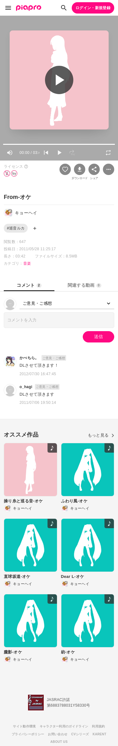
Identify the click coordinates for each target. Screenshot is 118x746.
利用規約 (98, 726)
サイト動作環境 (24, 726)
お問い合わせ (57, 734)
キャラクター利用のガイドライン (64, 726)
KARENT (99, 734)
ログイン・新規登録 (93, 8)
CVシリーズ (80, 734)
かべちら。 (29, 358)
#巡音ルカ (16, 228)
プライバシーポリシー (28, 734)
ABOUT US (59, 741)
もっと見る (101, 435)
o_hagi (26, 387)
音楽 (27, 263)
